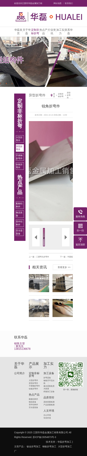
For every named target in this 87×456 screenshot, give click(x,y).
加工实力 (60, 31)
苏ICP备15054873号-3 (44, 437)
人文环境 (49, 410)
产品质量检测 (49, 405)
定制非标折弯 (35, 31)
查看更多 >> (64, 267)
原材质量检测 (49, 402)
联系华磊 (69, 31)
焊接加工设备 (49, 392)
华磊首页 (18, 31)
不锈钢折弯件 (19, 157)
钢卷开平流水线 (49, 381)
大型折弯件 (19, 139)
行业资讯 (52, 31)
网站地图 (58, 3)
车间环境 (47, 418)
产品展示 (34, 365)
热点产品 (44, 31)
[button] (40, 171)
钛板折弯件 (19, 166)
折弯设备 (47, 378)
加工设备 (49, 373)
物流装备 (19, 214)
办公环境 (47, 415)
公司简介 (19, 373)
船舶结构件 (19, 205)
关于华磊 (27, 31)
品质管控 (49, 397)
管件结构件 (19, 223)
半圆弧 (70, 257)
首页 (54, 95)
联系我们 (69, 3)
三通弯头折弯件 (42, 257)
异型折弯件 (19, 148)
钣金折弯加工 (34, 446)
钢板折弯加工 (49, 446)
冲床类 (46, 389)
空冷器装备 (19, 232)
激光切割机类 (49, 386)
